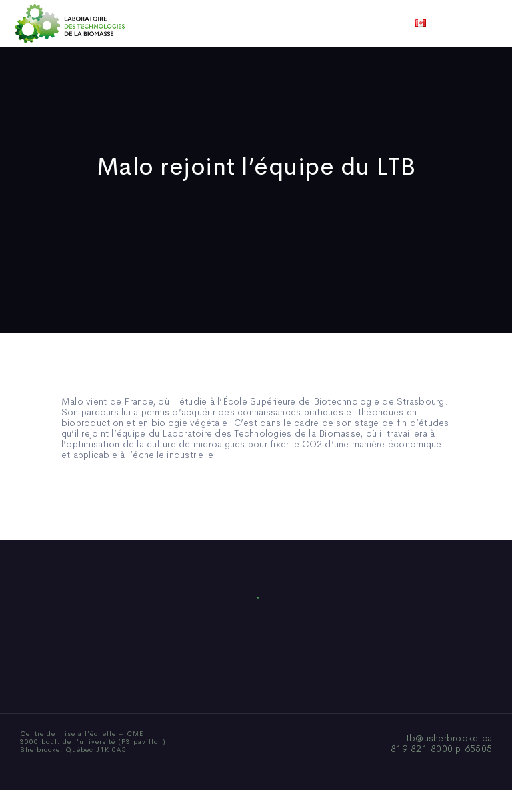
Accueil (77, 23)
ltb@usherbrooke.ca (448, 738)
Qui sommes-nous (151, 23)
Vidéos (360, 23)
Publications (237, 23)
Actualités (306, 23)
